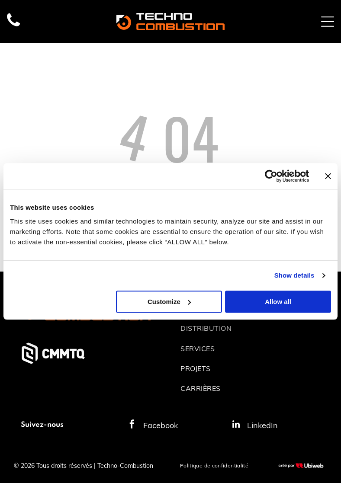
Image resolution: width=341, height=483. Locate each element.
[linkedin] (235, 425)
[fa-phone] (13, 26)
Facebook (160, 425)
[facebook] (131, 425)
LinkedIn (262, 425)
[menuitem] (250, 328)
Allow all (278, 301)
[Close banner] (328, 176)
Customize (169, 301)
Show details (294, 275)
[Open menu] (327, 21)
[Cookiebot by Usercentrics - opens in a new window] (271, 176)
